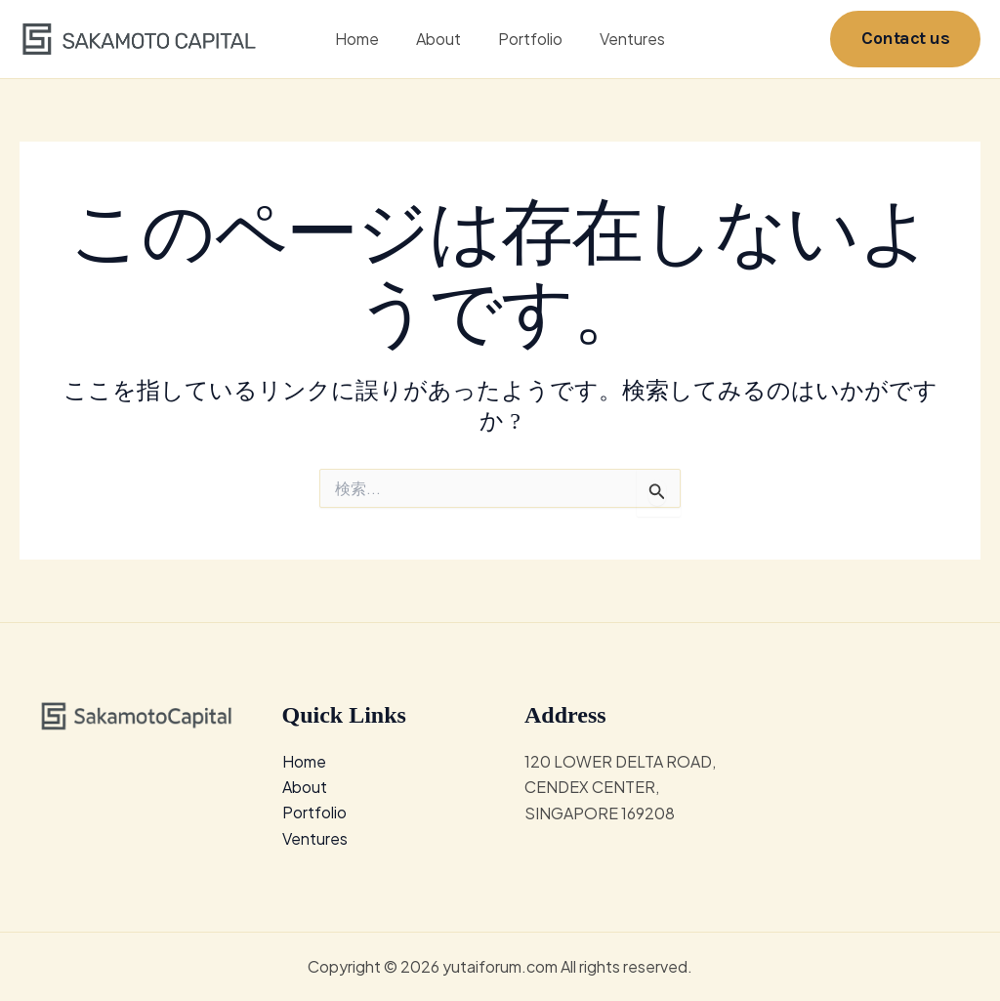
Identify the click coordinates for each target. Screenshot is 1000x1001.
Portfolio (527, 38)
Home (366, 38)
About (441, 38)
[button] (905, 38)
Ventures (623, 38)
